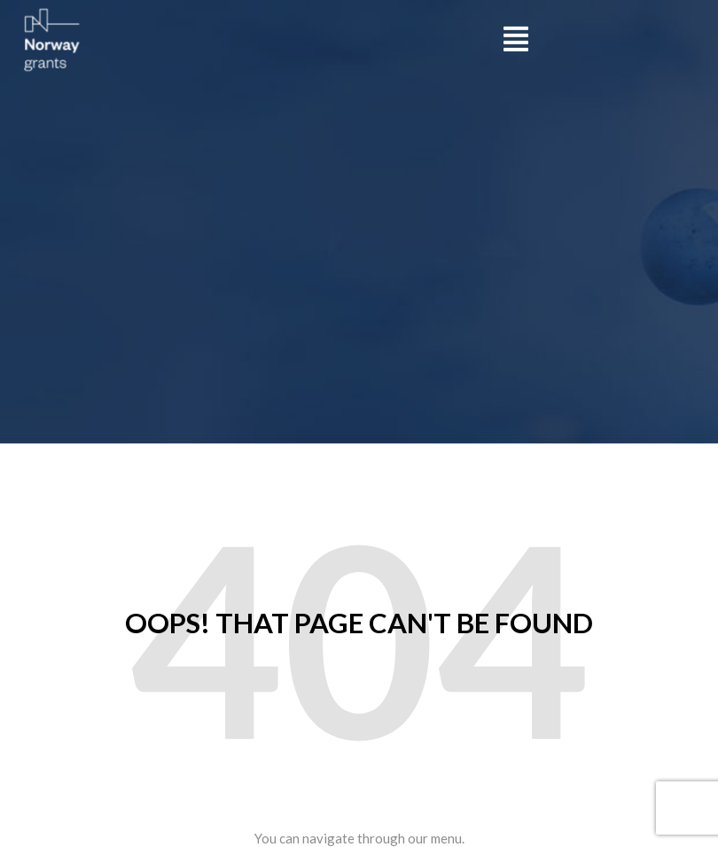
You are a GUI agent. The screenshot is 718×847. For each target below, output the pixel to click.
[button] (516, 37)
